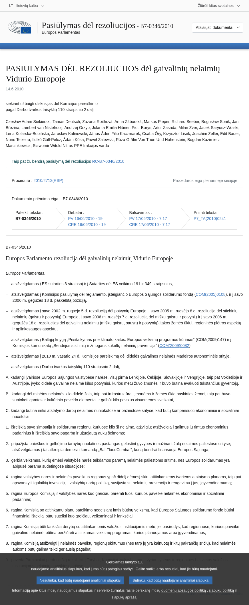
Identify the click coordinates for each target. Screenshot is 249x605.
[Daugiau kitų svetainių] (219, 5)
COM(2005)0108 (210, 294)
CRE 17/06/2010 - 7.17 (149, 224)
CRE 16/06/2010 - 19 (87, 224)
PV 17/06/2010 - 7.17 (148, 218)
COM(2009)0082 (174, 345)
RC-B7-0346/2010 (108, 161)
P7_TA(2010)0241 (210, 218)
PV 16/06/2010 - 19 (85, 218)
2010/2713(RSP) (48, 180)
